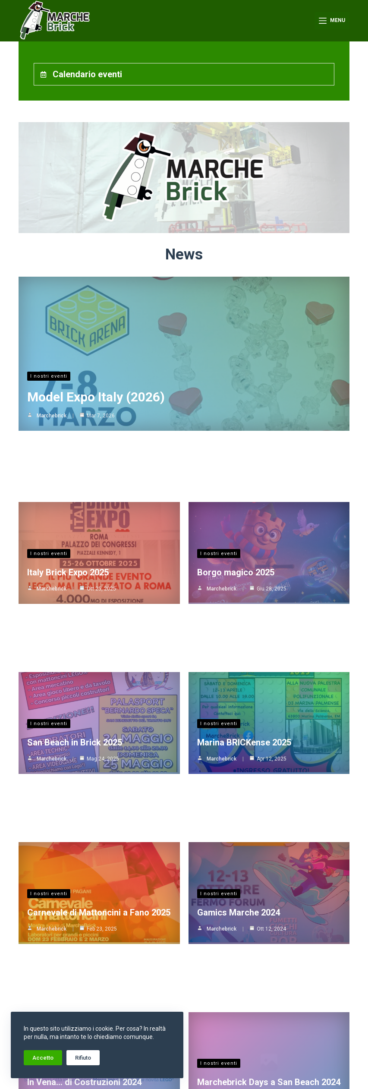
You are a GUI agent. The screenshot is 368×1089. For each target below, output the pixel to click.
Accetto (42, 1057)
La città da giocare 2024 (74, 806)
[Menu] (332, 20)
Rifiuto (83, 1057)
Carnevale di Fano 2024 (243, 979)
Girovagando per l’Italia (231, 787)
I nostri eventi (48, 351)
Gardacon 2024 (57, 892)
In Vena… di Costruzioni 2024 (84, 720)
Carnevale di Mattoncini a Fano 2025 (98, 633)
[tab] (184, 74)
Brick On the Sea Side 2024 (250, 806)
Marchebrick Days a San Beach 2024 (268, 720)
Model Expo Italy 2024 (240, 892)
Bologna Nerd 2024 (65, 979)
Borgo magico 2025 (235, 461)
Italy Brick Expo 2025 (68, 461)
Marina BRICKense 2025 (244, 547)
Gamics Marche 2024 (238, 633)
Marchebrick (51, 391)
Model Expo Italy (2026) (96, 372)
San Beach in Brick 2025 (74, 547)
